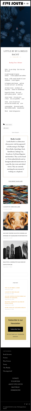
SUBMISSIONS (15, 390)
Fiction (5, 358)
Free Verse (9, 124)
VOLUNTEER (15, 381)
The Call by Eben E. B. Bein (12, 287)
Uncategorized (7, 371)
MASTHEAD (15, 387)
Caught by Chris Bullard (11, 207)
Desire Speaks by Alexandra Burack (15, 307)
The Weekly (15, 132)
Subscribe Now (15, 329)
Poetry (5, 364)
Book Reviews (7, 354)
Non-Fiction (7, 361)
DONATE (15, 378)
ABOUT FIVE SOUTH (16, 384)
